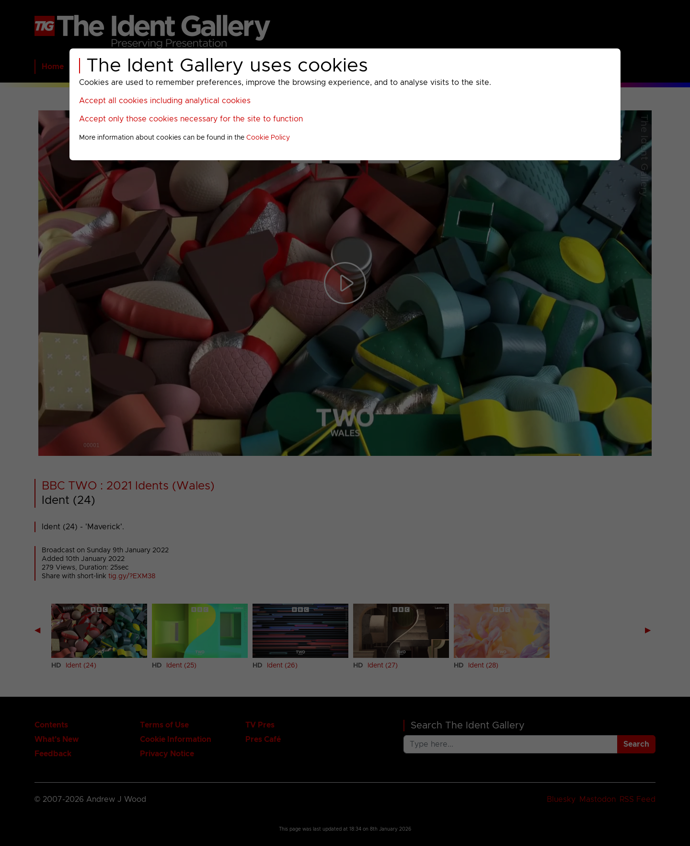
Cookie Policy (268, 137)
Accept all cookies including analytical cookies (165, 101)
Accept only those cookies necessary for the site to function (191, 119)
